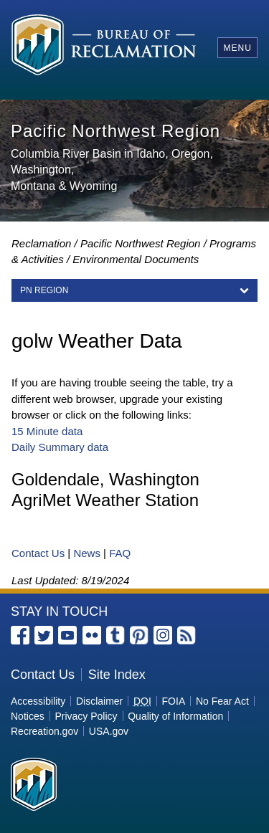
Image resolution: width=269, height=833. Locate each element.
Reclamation (41, 243)
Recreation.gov (44, 731)
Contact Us (38, 553)
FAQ (120, 553)
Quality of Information (175, 716)
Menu (237, 48)
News (86, 553)
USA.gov (108, 731)
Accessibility (38, 701)
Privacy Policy (86, 716)
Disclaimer (99, 701)
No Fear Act (222, 701)
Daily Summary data (59, 447)
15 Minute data (46, 431)
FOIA (174, 701)
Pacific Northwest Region (140, 243)
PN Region (44, 290)
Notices (27, 716)
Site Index (117, 674)
